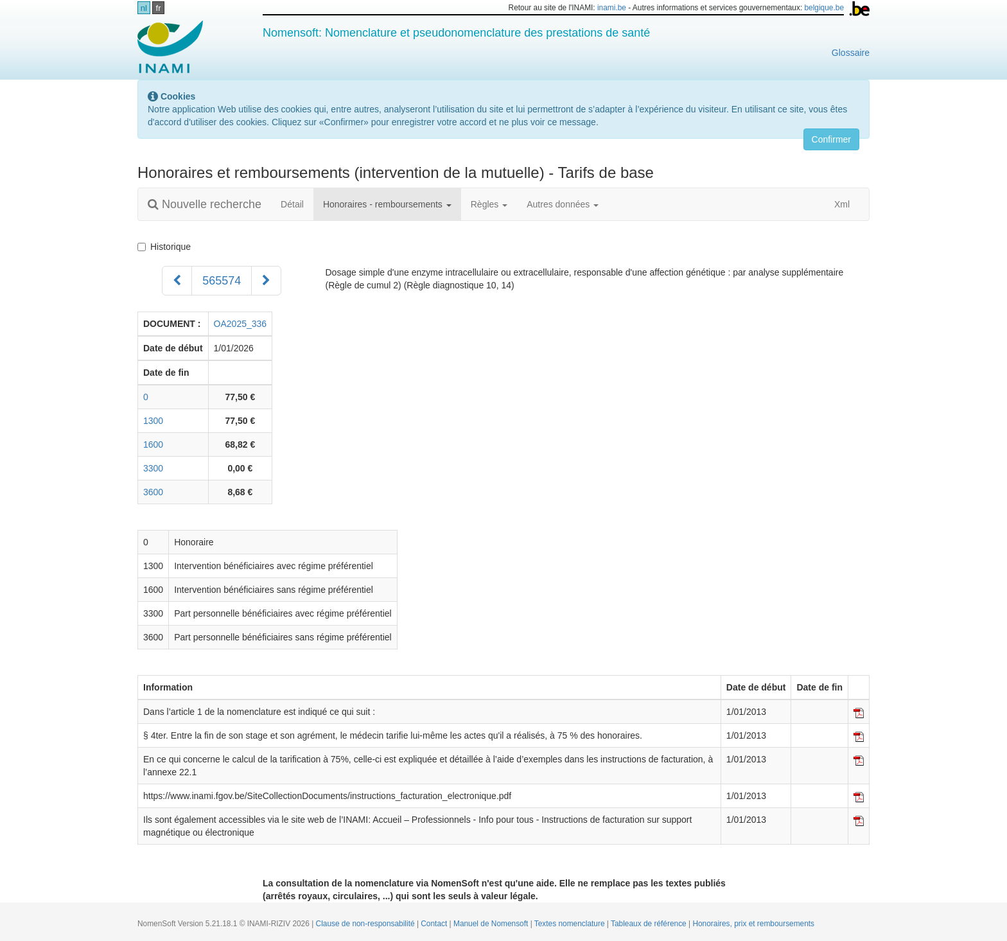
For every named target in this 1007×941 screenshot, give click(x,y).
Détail (292, 204)
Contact (435, 923)
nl (144, 8)
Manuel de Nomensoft (491, 923)
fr (158, 8)
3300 (153, 468)
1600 (153, 444)
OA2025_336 (240, 324)
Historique (166, 247)
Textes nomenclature (570, 923)
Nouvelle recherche (204, 204)
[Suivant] (266, 280)
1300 (153, 421)
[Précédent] (177, 280)
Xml (835, 204)
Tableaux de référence (649, 923)
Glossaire (851, 53)
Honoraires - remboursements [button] (387, 204)
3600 (153, 492)
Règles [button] (489, 204)
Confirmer (831, 139)
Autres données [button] (563, 204)
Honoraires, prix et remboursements (753, 923)
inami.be (611, 7)
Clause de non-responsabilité (366, 923)
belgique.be (825, 7)
